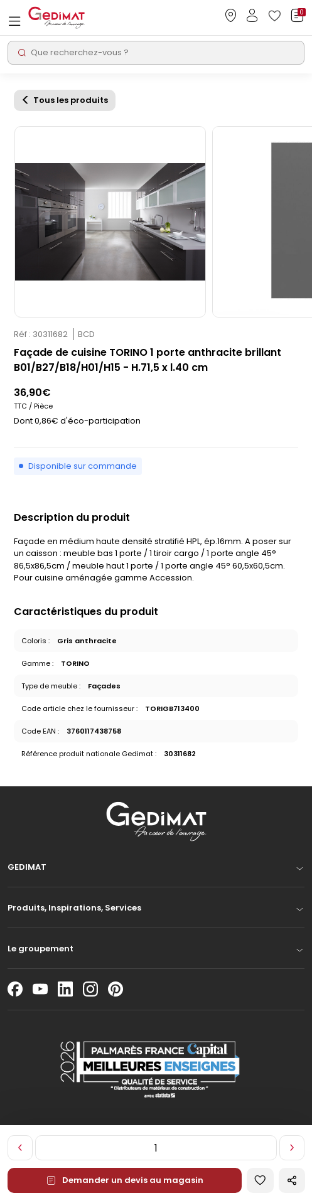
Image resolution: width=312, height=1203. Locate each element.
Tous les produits (70, 100)
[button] (156, 870)
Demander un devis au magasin (124, 1180)
